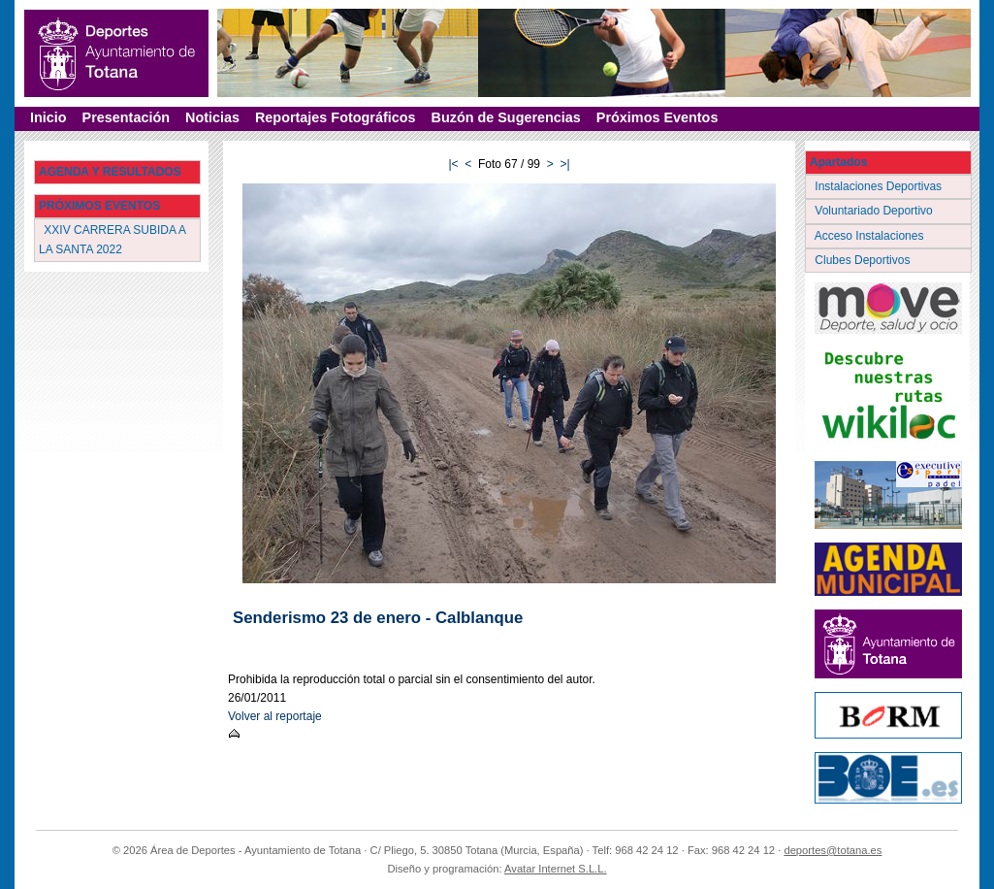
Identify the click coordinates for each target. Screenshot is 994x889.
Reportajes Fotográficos (335, 117)
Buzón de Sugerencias (506, 117)
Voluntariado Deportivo (875, 210)
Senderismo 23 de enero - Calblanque (378, 618)
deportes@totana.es (833, 850)
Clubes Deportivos (864, 260)
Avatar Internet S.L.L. (555, 868)
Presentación (126, 117)
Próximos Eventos (657, 117)
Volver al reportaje (275, 716)
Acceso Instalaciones (871, 236)
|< (453, 164)
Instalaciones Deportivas (880, 186)
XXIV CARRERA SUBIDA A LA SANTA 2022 (112, 239)
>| (564, 164)
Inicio (48, 117)
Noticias (212, 117)
